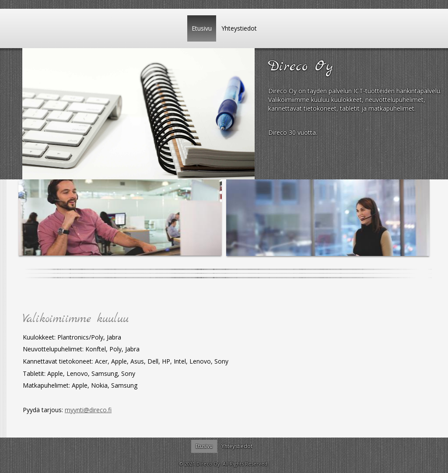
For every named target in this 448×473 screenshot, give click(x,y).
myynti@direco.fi (88, 410)
